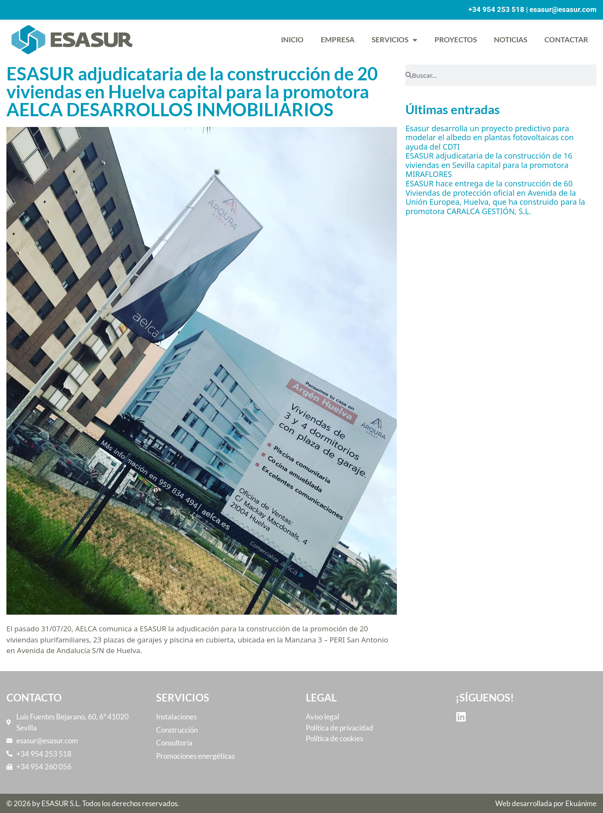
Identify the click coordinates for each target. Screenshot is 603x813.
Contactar (566, 39)
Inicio (292, 39)
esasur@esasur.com (563, 9)
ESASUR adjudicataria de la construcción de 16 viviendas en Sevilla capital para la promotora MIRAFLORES (488, 164)
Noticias (510, 39)
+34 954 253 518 (496, 9)
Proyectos (456, 39)
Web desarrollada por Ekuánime (546, 803)
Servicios (394, 40)
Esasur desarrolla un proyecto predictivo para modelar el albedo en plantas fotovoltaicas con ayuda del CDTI (489, 137)
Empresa (338, 39)
